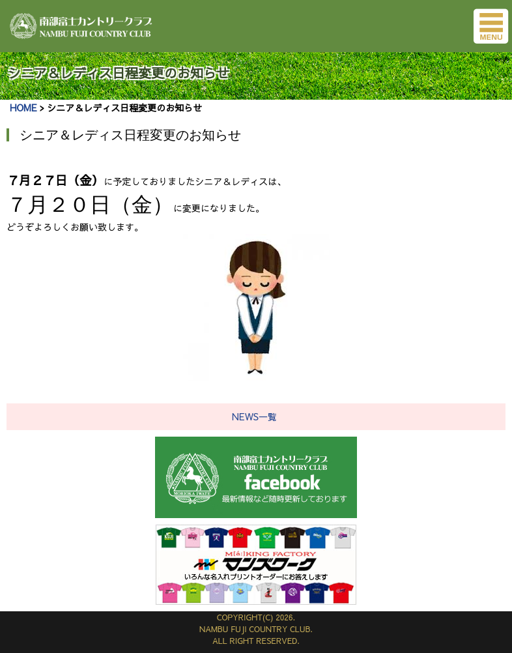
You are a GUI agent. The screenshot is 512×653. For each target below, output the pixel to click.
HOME (23, 107)
